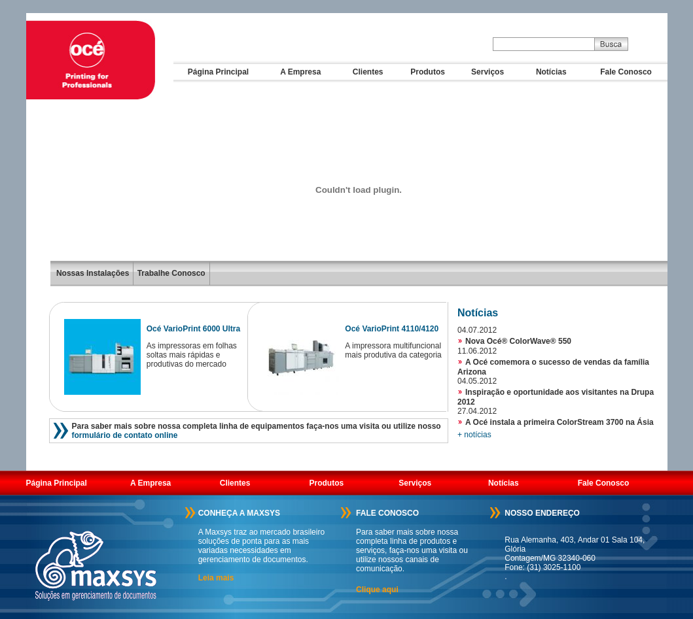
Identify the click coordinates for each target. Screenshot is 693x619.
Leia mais (216, 577)
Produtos (427, 71)
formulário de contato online (125, 435)
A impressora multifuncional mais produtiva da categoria (393, 350)
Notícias (551, 71)
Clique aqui (377, 589)
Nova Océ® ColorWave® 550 (518, 341)
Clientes (368, 71)
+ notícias (474, 434)
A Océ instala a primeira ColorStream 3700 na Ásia (559, 422)
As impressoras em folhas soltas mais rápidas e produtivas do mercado (192, 355)
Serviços (487, 71)
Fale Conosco (626, 71)
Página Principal (218, 71)
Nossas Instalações (92, 273)
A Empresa (300, 71)
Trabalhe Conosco (170, 273)
